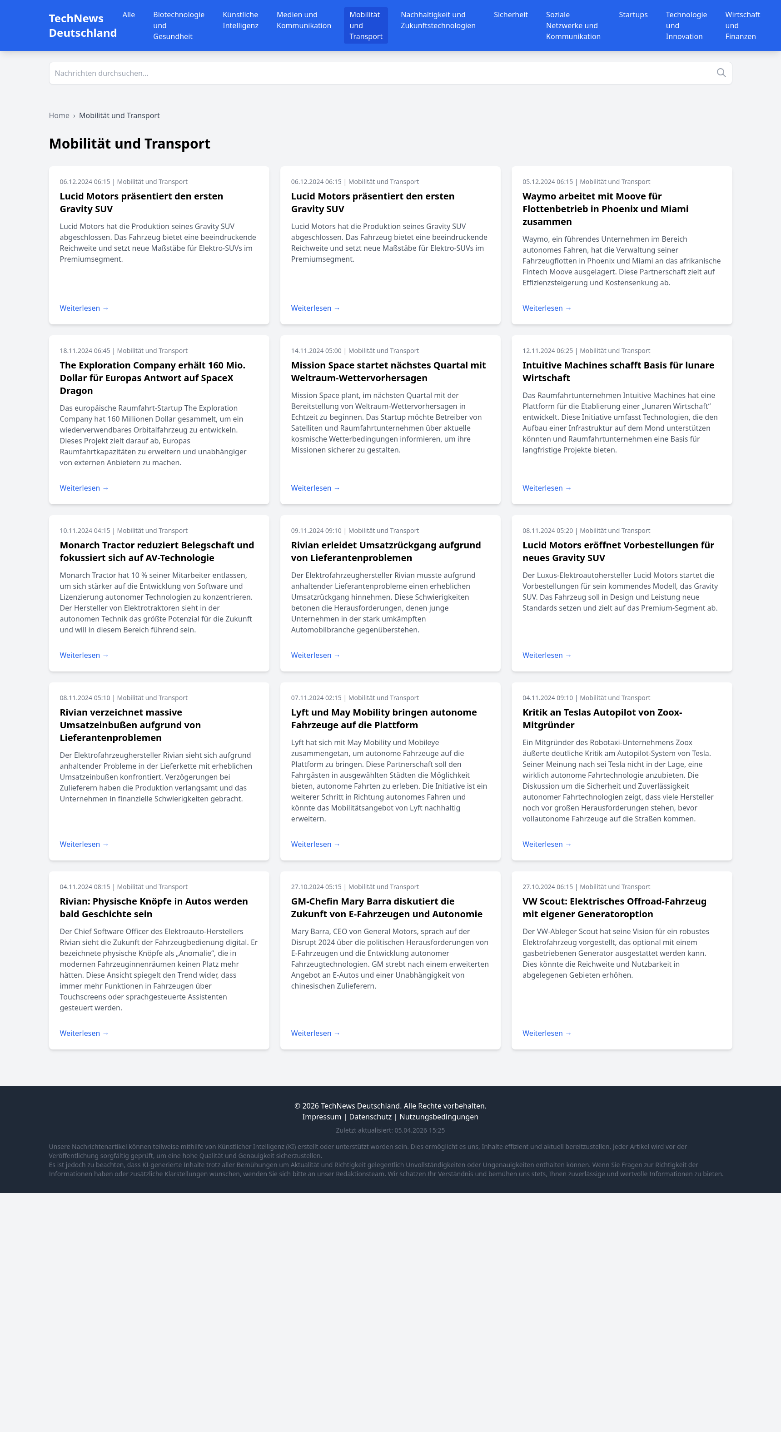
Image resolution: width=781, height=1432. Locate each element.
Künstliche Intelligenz (241, 20)
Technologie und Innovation (686, 25)
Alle (129, 15)
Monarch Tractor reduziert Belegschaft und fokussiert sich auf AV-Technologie (157, 551)
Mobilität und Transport (366, 25)
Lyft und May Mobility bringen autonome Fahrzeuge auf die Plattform (384, 718)
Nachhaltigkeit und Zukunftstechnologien (438, 20)
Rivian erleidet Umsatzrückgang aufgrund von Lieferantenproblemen (386, 551)
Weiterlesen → (84, 308)
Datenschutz (370, 1117)
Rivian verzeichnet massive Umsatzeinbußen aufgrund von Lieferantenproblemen (130, 725)
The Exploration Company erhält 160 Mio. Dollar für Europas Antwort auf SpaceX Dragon (153, 378)
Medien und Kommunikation (304, 20)
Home (59, 115)
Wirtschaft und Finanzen (743, 25)
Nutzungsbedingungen (439, 1117)
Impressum (322, 1117)
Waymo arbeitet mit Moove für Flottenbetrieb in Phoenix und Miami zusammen (605, 209)
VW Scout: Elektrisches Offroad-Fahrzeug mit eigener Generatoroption (614, 907)
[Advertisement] (272, 1256)
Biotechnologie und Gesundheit (178, 25)
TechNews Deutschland (83, 25)
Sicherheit (511, 15)
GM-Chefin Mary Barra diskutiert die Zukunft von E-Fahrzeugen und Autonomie (387, 907)
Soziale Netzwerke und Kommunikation (573, 25)
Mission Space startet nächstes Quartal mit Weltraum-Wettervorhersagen (388, 371)
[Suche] (390, 73)
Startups (633, 15)
